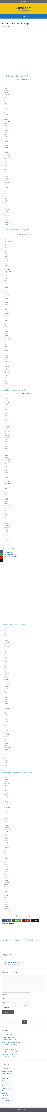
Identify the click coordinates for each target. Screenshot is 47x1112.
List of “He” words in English (12, 962)
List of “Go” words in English (10, 1044)
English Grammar (11, 554)
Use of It (4, 1098)
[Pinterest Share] (26, 920)
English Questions (7, 1073)
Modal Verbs (5, 1083)
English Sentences (7, 1076)
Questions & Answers (8, 1086)
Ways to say (5, 1103)
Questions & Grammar (13, 556)
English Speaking (7, 1078)
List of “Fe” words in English (10, 1054)
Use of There (5, 1100)
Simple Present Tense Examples (11, 1042)
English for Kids (11, 552)
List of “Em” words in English (10, 1057)
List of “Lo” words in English (12, 964)
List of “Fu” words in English (10, 1052)
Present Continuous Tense (9, 1039)
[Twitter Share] (35, 920)
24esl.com (23, 7)
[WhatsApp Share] (16, 920)
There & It (5, 1093)
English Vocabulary (9, 960)
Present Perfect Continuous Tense (12, 1035)
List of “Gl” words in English (10, 1047)
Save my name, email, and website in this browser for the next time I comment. (23, 1006)
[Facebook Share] (6, 920)
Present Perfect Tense (8, 1037)
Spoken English (6, 1088)
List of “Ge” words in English (10, 1049)
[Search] (24, 1022)
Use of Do (5, 1095)
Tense (3, 1091)
